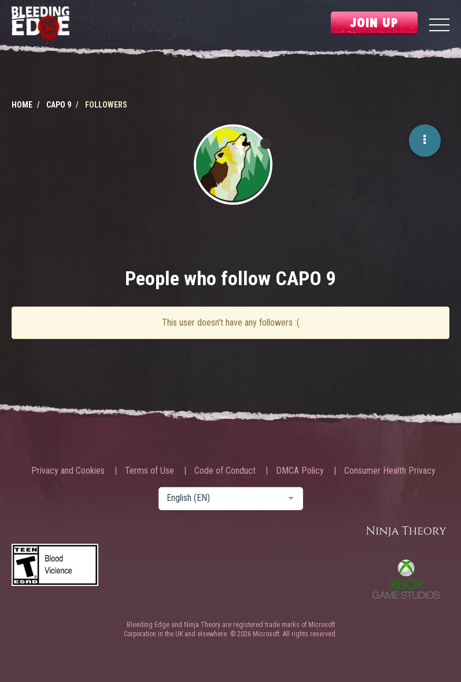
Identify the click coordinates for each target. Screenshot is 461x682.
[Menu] (439, 26)
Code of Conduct (225, 470)
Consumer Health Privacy (390, 470)
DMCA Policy (300, 470)
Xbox (406, 579)
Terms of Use (149, 470)
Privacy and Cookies (68, 470)
